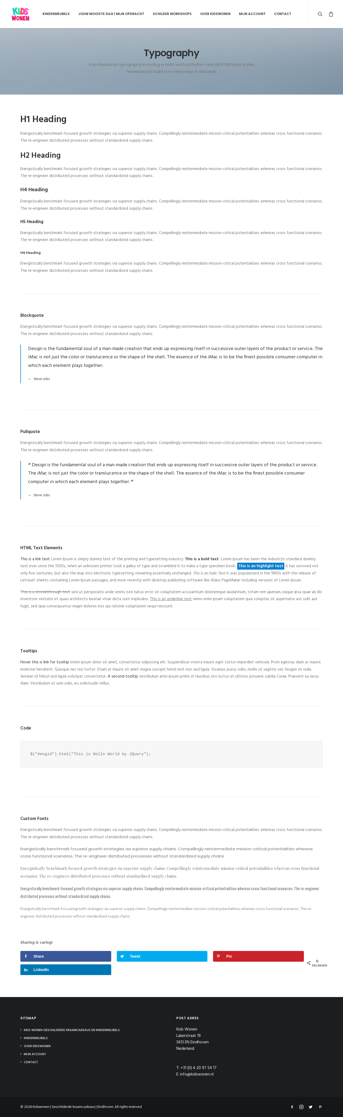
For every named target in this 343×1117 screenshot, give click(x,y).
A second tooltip (123, 676)
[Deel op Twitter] (162, 956)
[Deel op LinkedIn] (65, 969)
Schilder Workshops (168, 14)
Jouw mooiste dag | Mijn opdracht (107, 14)
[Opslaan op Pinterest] (258, 956)
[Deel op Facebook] (65, 956)
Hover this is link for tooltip (44, 662)
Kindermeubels (52, 14)
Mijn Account (248, 14)
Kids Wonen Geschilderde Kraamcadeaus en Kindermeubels (72, 1030)
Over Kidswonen (211, 14)
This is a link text (35, 559)
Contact (278, 14)
